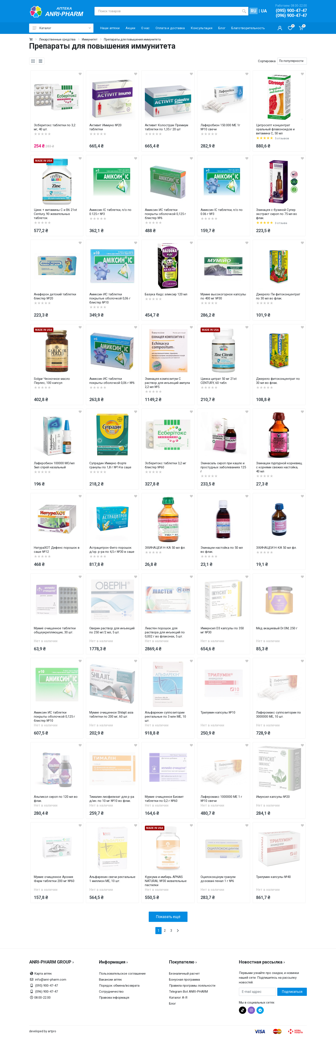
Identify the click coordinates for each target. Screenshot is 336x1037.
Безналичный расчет (184, 973)
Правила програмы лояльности (192, 985)
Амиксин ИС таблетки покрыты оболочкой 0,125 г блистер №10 (54, 717)
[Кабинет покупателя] (280, 28)
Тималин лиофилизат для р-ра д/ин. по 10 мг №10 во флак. (111, 799)
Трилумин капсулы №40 (273, 877)
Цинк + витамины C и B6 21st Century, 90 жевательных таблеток (55, 214)
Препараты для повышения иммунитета (132, 39)
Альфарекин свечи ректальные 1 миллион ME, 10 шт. (112, 879)
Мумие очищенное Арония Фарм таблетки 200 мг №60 (54, 879)
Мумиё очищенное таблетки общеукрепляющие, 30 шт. (55, 630)
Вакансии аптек (110, 979)
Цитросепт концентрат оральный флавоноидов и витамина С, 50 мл (275, 129)
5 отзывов (282, 138)
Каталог (62, 28)
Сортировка (267, 61)
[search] (244, 11)
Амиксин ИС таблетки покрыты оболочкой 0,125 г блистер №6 (165, 214)
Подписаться (292, 992)
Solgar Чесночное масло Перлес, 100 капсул (52, 381)
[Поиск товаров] (167, 11)
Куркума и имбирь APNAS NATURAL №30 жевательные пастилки (166, 881)
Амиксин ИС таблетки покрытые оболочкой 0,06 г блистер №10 (109, 298)
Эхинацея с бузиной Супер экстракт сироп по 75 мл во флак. (276, 214)
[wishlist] (80, 74)
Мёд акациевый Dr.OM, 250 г (276, 628)
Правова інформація (114, 997)
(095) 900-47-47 (291, 10)
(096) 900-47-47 (291, 15)
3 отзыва (281, 223)
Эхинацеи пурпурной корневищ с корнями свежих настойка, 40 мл (279, 467)
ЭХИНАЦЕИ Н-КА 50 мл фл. (165, 548)
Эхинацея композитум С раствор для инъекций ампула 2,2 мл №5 (167, 383)
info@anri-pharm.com (50, 979)
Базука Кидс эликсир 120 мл (166, 294)
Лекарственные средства (57, 39)
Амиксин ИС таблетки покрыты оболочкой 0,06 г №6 (112, 381)
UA (264, 11)
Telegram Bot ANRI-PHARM (188, 991)
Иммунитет (90, 39)
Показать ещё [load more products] (168, 916)
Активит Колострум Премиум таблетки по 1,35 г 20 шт (166, 127)
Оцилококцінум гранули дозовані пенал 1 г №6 (218, 879)
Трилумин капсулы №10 (218, 712)
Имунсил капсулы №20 (273, 797)
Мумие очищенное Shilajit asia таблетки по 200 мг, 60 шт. (111, 714)
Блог (172, 1003)
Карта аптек (43, 973)
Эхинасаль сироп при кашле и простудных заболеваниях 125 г (223, 467)
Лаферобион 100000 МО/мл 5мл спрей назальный (54, 465)
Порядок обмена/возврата (119, 985)
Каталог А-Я (178, 997)
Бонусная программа (184, 979)
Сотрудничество (111, 991)
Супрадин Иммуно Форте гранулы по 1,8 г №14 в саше (110, 465)
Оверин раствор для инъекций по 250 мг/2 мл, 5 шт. (112, 630)
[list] (40, 61)
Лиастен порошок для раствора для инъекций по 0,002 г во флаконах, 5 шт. (165, 632)
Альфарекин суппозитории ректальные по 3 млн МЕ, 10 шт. (165, 717)
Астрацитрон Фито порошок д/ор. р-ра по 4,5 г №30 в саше (111, 550)
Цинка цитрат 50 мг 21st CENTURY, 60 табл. (219, 381)
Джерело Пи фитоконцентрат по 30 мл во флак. (278, 296)
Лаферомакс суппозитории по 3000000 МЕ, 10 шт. (278, 714)
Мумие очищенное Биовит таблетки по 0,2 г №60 (164, 799)
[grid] (33, 61)
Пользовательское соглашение (122, 973)
